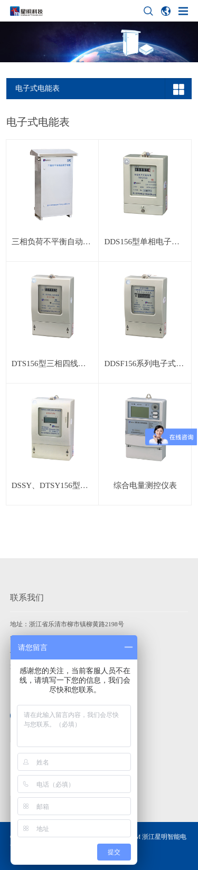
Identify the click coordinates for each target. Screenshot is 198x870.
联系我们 (27, 597)
